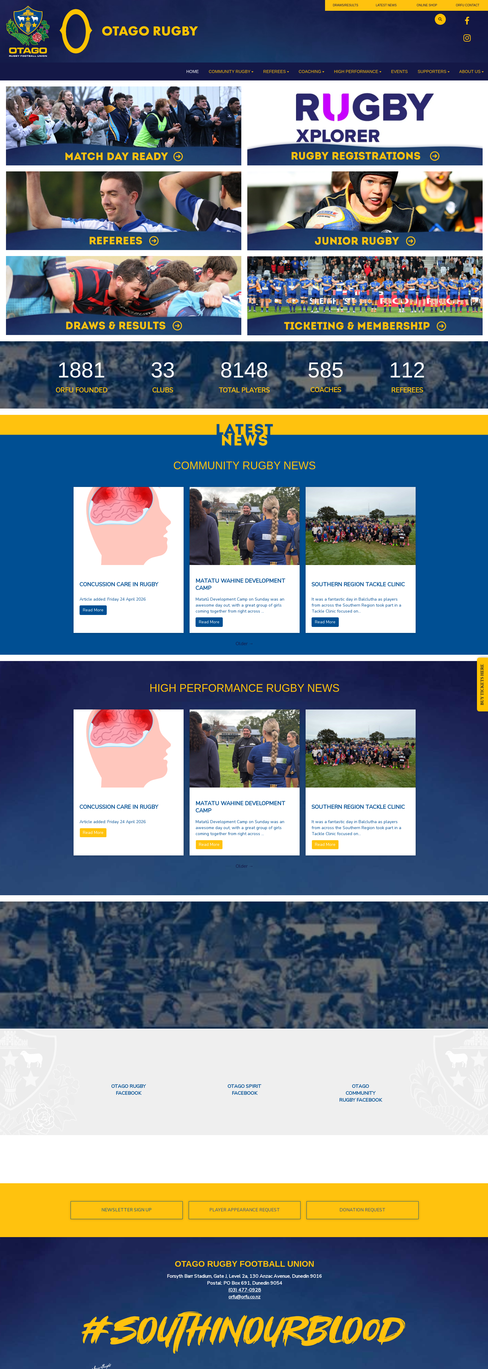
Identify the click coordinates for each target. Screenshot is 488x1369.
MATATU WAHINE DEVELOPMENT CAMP (240, 584)
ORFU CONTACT (468, 5)
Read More (93, 610)
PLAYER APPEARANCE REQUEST (244, 1210)
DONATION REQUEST (362, 1210)
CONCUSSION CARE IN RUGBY (119, 584)
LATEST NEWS (386, 5)
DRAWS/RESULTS (345, 5)
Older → (245, 643)
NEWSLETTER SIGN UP (126, 1210)
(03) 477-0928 (244, 1290)
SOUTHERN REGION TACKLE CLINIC (358, 584)
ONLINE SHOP (427, 5)
